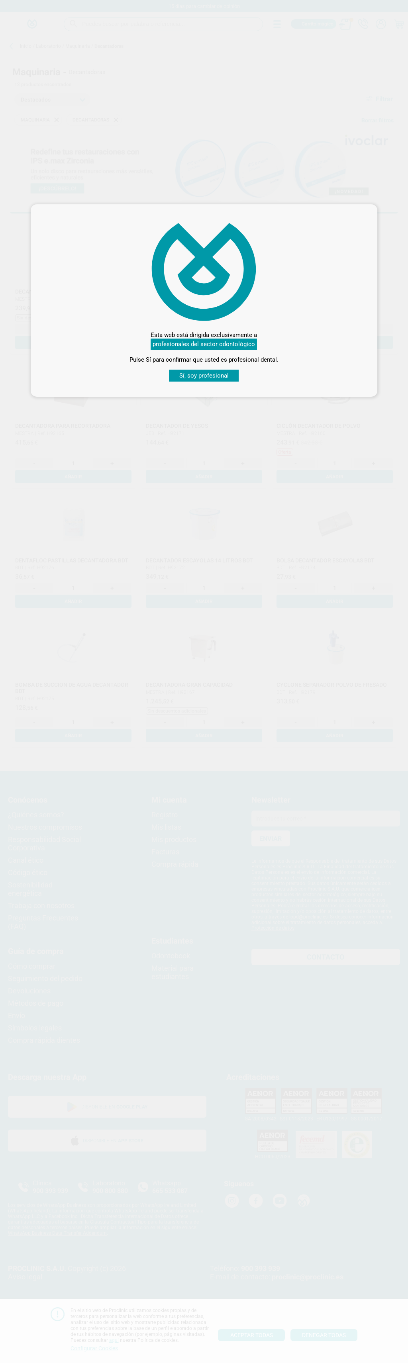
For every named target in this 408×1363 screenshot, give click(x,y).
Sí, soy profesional (204, 375)
